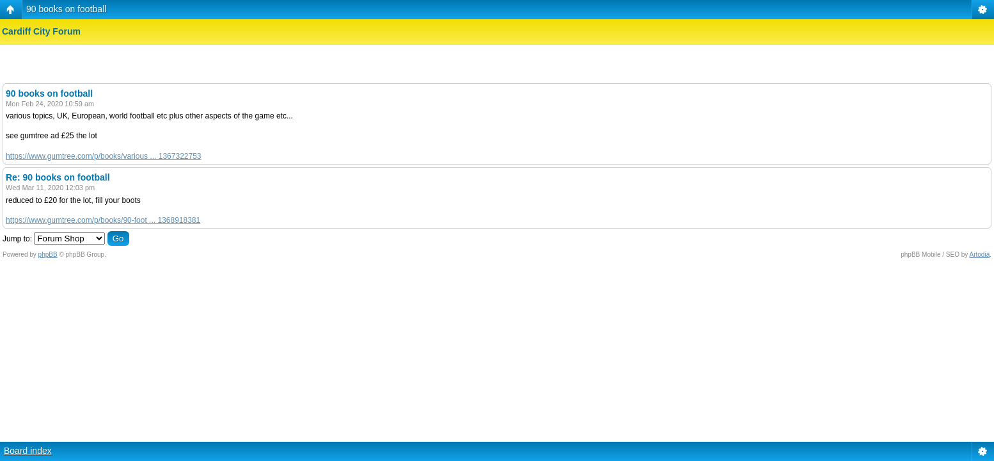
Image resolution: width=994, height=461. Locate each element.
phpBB (48, 254)
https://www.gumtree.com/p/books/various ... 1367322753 (103, 156)
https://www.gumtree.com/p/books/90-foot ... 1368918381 (103, 220)
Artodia (980, 254)
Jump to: (17, 238)
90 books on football (66, 9)
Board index (28, 451)
